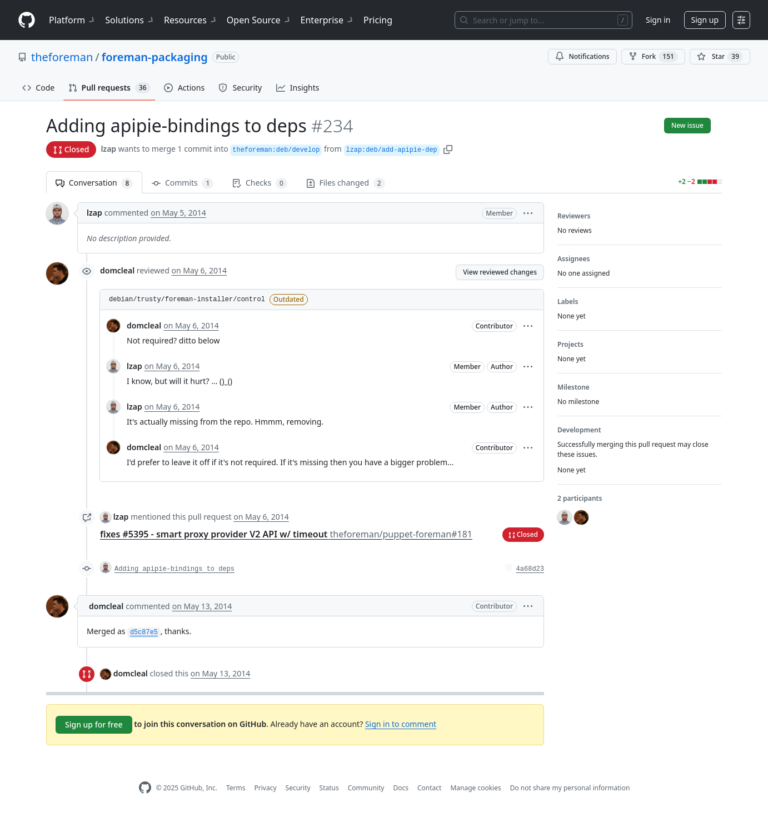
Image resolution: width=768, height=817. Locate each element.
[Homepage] (27, 20)
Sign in (658, 19)
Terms (236, 788)
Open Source (259, 20)
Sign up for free (94, 724)
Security (298, 788)
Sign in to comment (400, 724)
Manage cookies (475, 788)
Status (329, 788)
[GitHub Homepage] (145, 788)
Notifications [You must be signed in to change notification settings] (582, 56)
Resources (191, 20)
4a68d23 (530, 569)
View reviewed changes (500, 272)
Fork (653, 56)
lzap (108, 148)
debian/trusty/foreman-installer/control (187, 299)
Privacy (266, 788)
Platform (72, 20)
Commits (182, 183)
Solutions (130, 20)
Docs (400, 788)
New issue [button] (687, 125)
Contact (429, 788)
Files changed (345, 183)
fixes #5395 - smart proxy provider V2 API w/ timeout (286, 534)
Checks (259, 183)
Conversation (94, 183)
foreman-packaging (155, 56)
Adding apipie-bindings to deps (174, 569)
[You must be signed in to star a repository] (720, 56)
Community (366, 788)
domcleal (117, 270)
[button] (447, 149)
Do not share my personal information (570, 788)
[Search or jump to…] (543, 20)
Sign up (705, 19)
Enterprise (328, 20)
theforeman (62, 56)
